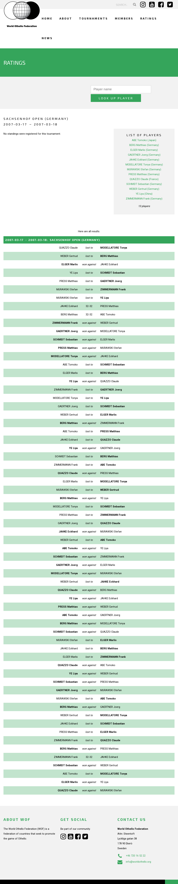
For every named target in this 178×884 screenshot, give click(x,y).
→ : (52, 231)
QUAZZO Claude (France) (144, 170)
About (65, 18)
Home (47, 18)
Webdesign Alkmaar (25, 877)
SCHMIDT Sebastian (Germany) (144, 175)
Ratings (148, 18)
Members (124, 18)
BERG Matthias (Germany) (144, 136)
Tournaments (93, 18)
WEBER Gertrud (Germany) (144, 180)
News (47, 38)
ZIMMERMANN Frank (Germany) (144, 190)
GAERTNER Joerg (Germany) (144, 146)
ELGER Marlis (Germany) (144, 141)
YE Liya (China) (144, 185)
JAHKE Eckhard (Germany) (144, 151)
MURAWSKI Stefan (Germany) (144, 160)
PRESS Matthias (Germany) (144, 165)
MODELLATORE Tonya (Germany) (144, 155)
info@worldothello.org (134, 853)
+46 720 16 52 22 (131, 847)
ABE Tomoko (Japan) (144, 131)
